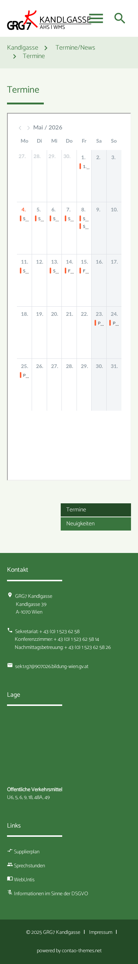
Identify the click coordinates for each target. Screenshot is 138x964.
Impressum (100, 932)
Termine (34, 57)
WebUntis (24, 879)
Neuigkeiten (80, 524)
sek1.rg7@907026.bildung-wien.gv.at (51, 666)
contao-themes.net (82, 950)
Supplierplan (26, 851)
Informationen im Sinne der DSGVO (51, 893)
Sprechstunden (29, 865)
